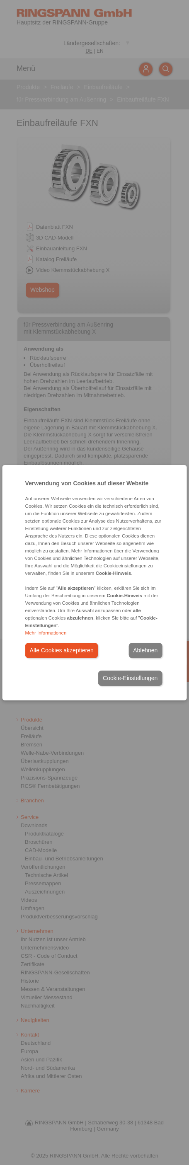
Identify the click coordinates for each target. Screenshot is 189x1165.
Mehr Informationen (46, 632)
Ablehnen (145, 650)
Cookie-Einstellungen (130, 678)
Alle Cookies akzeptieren (62, 650)
